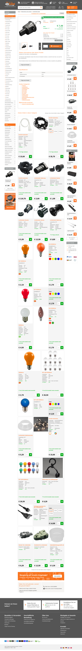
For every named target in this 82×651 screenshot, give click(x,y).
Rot (67, 48)
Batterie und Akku (10, 108)
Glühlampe (7, 43)
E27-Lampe (69, 43)
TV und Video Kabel (10, 141)
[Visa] (25, 642)
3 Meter (51, 511)
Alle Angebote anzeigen (72, 238)
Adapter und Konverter (10, 150)
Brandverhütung (10, 113)
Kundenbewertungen (46, 622)
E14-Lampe (69, 41)
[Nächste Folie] (40, 47)
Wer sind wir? (45, 618)
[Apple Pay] (15, 642)
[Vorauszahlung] (27, 642)
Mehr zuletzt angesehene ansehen (10, 189)
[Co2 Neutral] (37, 642)
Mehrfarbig (69, 59)
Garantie (62, 622)
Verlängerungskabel (26, 100)
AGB (6, 647)
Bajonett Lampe (8, 55)
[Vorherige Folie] (20, 47)
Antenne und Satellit (10, 147)
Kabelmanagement (10, 163)
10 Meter (55, 132)
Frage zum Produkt (25, 65)
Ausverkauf (7, 120)
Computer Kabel (10, 127)
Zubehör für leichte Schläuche (70, 31)
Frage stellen (63, 633)
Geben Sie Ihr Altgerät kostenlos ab (67, 620)
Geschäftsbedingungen (28, 624)
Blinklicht (7, 86)
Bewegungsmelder (8, 70)
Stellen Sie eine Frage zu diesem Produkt (27, 589)
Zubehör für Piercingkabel (71, 28)
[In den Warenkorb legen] (30, 157)
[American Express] (17, 642)
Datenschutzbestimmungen (12, 647)
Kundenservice (63, 631)
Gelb (67, 50)
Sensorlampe (7, 59)
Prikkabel (24, 86)
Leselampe (7, 73)
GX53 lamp (7, 32)
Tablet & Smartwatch (10, 156)
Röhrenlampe (7, 88)
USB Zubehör (10, 134)
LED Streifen (7, 23)
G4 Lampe (7, 36)
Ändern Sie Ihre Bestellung (10, 622)
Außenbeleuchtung (8, 84)
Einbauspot (7, 82)
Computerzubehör (10, 128)
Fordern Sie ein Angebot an (29, 620)
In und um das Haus (10, 106)
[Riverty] (10, 642)
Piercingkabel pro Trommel (71, 16)
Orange (68, 55)
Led (67, 37)
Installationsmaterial (10, 152)
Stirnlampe (7, 61)
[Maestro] (20, 642)
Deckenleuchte (8, 99)
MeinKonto (63, 7)
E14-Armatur (69, 34)
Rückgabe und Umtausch (65, 618)
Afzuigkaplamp (8, 54)
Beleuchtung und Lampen (10, 16)
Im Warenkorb (55, 47)
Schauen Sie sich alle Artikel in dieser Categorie (54, 114)
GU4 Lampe (7, 34)
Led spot (6, 97)
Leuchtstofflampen (8, 68)
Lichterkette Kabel (8, 18)
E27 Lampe (7, 28)
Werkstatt (10, 119)
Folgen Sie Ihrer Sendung (10, 627)
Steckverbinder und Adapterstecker (10, 160)
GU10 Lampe (7, 30)
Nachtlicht (7, 64)
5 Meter (50, 132)
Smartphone (10, 154)
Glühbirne (7, 45)
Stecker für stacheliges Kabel (28, 105)
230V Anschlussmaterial (10, 148)
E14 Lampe (7, 27)
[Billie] (13, 642)
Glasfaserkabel (10, 132)
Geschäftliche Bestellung (29, 622)
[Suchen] (41, 7)
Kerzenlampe (7, 48)
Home (19, 11)
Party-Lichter (69, 19)
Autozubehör (10, 110)
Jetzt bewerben (59, 40)
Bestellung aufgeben (9, 618)
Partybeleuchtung (8, 21)
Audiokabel (10, 136)
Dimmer (6, 75)
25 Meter (60, 132)
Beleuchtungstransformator (10, 77)
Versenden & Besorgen (9, 620)
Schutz (10, 112)
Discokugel (7, 93)
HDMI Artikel (10, 145)
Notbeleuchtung (8, 72)
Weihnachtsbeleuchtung (10, 103)
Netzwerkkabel (10, 130)
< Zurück (62, 13)
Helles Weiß (69, 46)
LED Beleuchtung (10, 101)
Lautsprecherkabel (10, 139)
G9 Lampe (7, 37)
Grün (68, 52)
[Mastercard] (22, 642)
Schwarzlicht (7, 92)
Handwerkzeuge (10, 117)
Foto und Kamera (10, 104)
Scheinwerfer (7, 66)
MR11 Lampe (7, 41)
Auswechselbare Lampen (71, 23)
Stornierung (7, 623)
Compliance (62, 623)
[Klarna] (8, 642)
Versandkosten (60, 28)
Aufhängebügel (69, 25)
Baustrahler (24, 99)
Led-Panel (7, 95)
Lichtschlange (7, 19)
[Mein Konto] (60, 7)
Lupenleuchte (7, 25)
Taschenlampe (7, 63)
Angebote (6, 164)
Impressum (62, 635)
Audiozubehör (10, 138)
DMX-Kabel (7, 90)
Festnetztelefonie (10, 157)
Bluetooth (10, 14)
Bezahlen (6, 625)
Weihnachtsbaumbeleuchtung (72, 21)
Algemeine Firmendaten (65, 629)
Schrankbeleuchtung (8, 81)
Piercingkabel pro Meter (71, 14)
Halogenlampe (8, 46)
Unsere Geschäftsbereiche (47, 620)
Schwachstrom (10, 115)
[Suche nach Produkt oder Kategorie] (30, 7)
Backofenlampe (8, 52)
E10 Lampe (7, 39)
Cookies (20, 647)
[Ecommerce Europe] (34, 642)
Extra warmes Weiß (70, 57)
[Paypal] (6, 642)
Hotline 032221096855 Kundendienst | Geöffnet (50, 7)
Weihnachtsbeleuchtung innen (28, 98)
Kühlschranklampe (8, 50)
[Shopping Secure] (30, 642)
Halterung (10, 143)
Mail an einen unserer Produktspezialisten (53, 589)
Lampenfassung (8, 79)
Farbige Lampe (8, 57)
